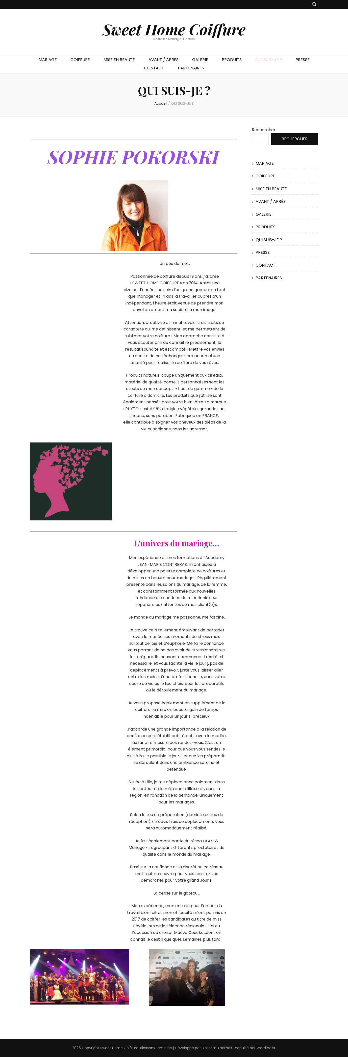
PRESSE (302, 60)
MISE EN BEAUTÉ (119, 60)
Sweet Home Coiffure (174, 29)
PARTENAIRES (191, 68)
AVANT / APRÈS (163, 60)
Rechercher (264, 130)
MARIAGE (48, 60)
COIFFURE (80, 60)
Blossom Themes (217, 1047)
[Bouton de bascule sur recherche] (314, 4)
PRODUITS (232, 60)
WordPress (266, 1047)
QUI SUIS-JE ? (268, 60)
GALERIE (200, 60)
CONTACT (154, 68)
